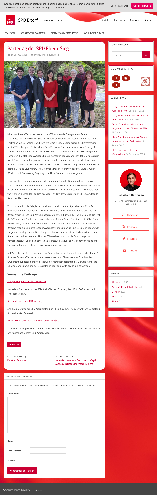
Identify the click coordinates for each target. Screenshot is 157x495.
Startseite (10, 33)
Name (10, 440)
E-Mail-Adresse (14, 450)
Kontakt (105, 20)
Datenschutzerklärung (140, 20)
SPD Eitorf (28, 20)
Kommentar (13, 393)
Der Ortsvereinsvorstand (33, 33)
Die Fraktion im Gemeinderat (64, 33)
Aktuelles (14, 344)
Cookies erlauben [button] (142, 6)
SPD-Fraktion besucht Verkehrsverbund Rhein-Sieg (33, 320)
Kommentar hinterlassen (46, 54)
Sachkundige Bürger (94, 33)
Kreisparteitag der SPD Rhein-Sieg (24, 300)
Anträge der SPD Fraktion (124, 286)
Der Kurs (116, 291)
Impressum (119, 20)
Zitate (115, 301)
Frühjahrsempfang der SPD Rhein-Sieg (27, 281)
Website (11, 460)
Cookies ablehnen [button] (119, 6)
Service (115, 296)
